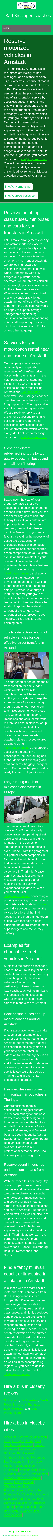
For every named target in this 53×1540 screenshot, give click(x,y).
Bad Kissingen (30, 392)
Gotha (18, 1482)
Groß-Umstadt (38, 1474)
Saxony (8, 1408)
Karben (8, 1482)
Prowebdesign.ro (35, 1535)
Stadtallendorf (24, 1502)
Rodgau (18, 1465)
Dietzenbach (36, 1490)
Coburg (29, 1441)
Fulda (7, 1441)
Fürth (21, 1498)
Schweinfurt (11, 1437)
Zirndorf (19, 1506)
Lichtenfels (11, 1449)
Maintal (42, 1469)
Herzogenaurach (14, 1478)
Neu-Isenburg (34, 1498)
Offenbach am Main (16, 1486)
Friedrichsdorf (13, 1515)
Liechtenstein (29, 1400)
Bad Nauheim (39, 1494)
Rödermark (33, 1478)
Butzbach (40, 1502)
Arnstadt (28, 1482)
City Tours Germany (20, 1531)
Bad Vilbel (22, 1494)
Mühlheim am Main (16, 1474)
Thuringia (33, 1404)
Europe (41, 904)
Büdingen (10, 1453)
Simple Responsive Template (19, 1535)
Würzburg (26, 1437)
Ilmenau (24, 1457)
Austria (21, 1404)
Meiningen (40, 1437)
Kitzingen (18, 1441)
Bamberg (39, 1445)
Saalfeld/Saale (34, 1506)
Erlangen (10, 1494)
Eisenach (30, 1465)
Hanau (8, 1465)
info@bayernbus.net (34, 159)
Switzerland (11, 1400)
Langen (9, 1506)
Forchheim (11, 1469)
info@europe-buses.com (21, 195)
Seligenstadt (38, 1457)
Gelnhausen (12, 1445)
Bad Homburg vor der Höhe (22, 1511)
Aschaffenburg (28, 1449)
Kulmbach (10, 1498)
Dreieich (9, 1502)
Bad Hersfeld (25, 1453)
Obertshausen (28, 1469)
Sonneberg (11, 1457)
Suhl (38, 1441)
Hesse (19, 1408)
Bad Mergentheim (15, 1461)
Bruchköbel (35, 1461)
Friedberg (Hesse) (15, 1490)
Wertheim (26, 1445)
